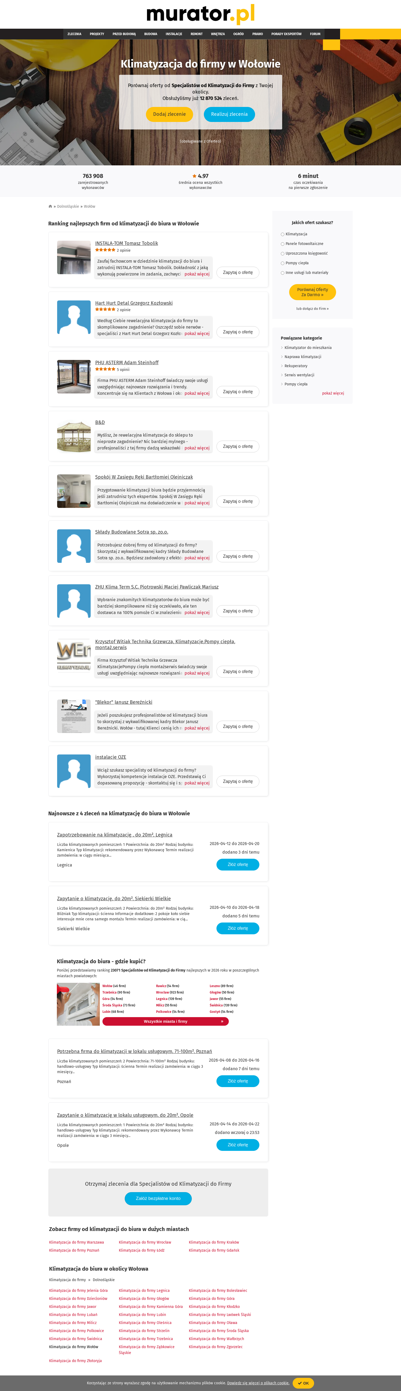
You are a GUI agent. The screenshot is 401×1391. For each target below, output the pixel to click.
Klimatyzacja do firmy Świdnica (75, 1340)
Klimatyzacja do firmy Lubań (73, 1316)
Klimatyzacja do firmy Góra (212, 1300)
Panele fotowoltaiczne (302, 245)
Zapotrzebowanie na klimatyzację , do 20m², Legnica (114, 836)
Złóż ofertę (238, 865)
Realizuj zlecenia (229, 115)
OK (303, 1383)
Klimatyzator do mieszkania (308, 349)
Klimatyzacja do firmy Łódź (141, 1251)
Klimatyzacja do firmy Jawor (72, 1308)
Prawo (221, 35)
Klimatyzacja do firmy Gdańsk (214, 1251)
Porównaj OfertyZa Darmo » (312, 293)
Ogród (206, 35)
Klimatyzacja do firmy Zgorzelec (216, 1348)
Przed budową (113, 35)
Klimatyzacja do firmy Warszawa (76, 1243)
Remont (173, 35)
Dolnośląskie (68, 208)
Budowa (135, 35)
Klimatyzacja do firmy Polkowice (76, 1332)
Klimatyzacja (294, 235)
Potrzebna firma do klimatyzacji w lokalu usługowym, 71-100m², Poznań (134, 1052)
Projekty (90, 35)
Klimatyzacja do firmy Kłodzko (214, 1308)
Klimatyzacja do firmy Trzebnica (146, 1340)
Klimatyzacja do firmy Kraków (214, 1243)
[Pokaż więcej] (194, 275)
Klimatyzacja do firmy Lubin (142, 1316)
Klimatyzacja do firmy (67, 1281)
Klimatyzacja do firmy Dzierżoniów (78, 1300)
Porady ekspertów (246, 35)
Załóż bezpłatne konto (158, 1199)
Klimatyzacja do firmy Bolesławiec (218, 1292)
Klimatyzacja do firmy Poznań (74, 1251)
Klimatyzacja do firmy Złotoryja (75, 1362)
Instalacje (154, 35)
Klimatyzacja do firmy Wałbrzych (216, 1340)
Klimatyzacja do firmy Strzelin (144, 1332)
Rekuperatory (296, 367)
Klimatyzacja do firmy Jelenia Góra (78, 1292)
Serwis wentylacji (299, 376)
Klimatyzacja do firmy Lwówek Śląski (220, 1316)
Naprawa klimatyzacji (303, 358)
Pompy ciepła (295, 264)
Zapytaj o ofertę (238, 273)
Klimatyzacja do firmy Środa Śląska (219, 1332)
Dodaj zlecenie (169, 115)
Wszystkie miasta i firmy (171, 1022)
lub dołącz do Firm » (312, 310)
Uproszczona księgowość (304, 254)
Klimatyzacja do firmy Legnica (144, 1292)
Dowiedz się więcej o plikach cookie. (258, 1383)
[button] (333, 395)
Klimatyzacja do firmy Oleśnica (145, 1324)
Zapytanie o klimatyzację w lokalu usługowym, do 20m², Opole (125, 1116)
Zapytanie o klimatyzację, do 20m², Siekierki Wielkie (114, 900)
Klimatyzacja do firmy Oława (213, 1324)
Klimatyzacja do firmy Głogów (144, 1300)
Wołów (89, 208)
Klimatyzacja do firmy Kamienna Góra (151, 1308)
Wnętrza (190, 35)
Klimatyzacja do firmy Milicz (73, 1324)
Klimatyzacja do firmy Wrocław (145, 1243)
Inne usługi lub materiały (304, 274)
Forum (270, 35)
